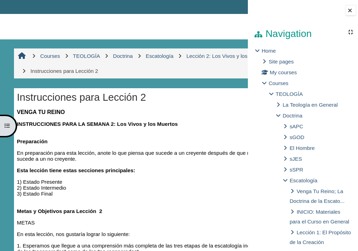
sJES (295, 159)
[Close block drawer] (350, 10)
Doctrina (292, 116)
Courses (278, 83)
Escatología (303, 180)
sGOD (296, 137)
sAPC (296, 126)
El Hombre (302, 148)
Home (269, 51)
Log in (228, 7)
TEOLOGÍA (289, 94)
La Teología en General (310, 105)
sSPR (296, 170)
